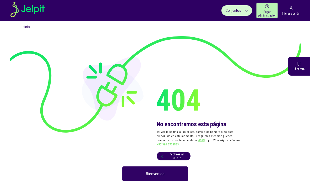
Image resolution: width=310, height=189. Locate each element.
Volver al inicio (172, 156)
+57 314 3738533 (168, 144)
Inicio (26, 27)
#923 (201, 140)
